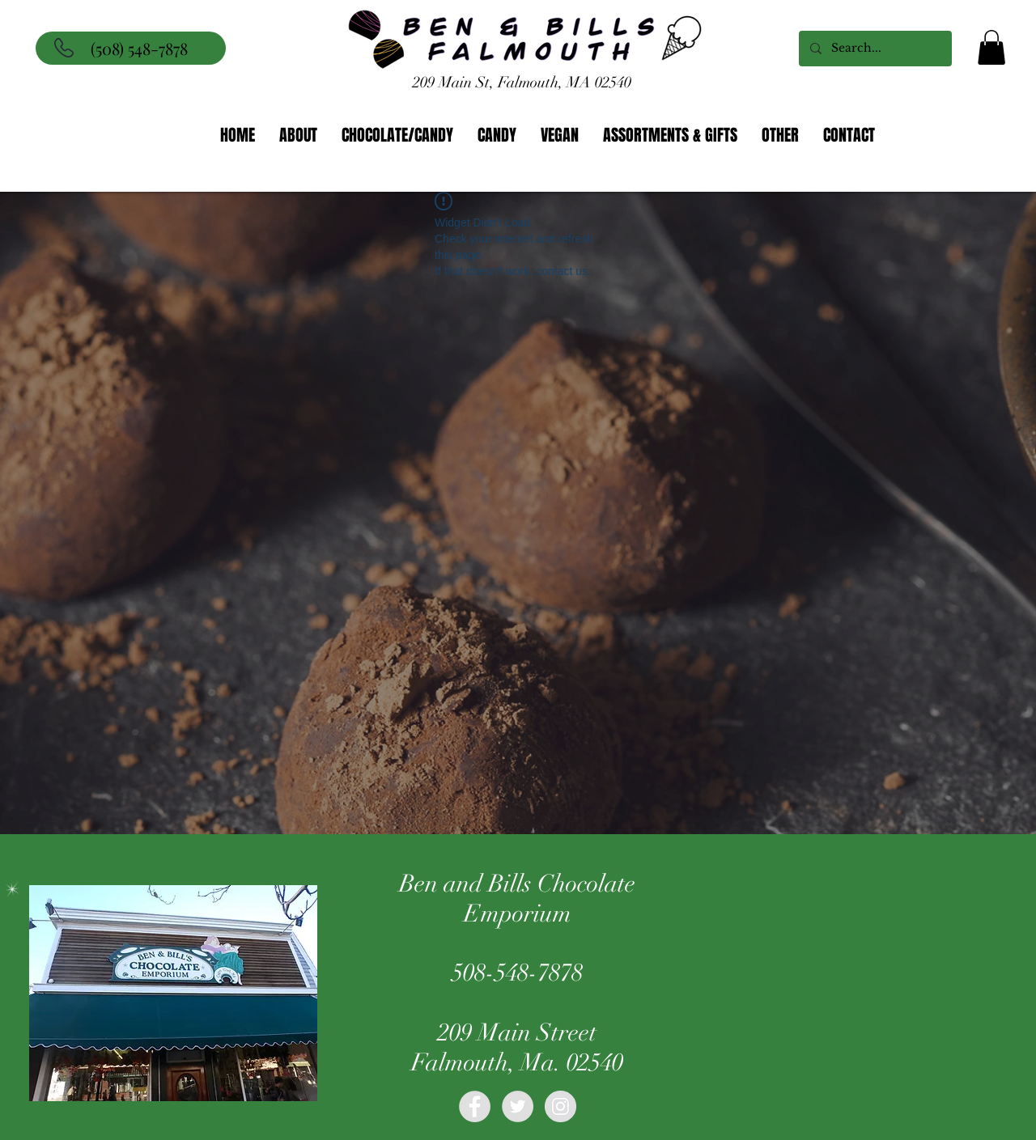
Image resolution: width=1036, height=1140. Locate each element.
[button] (991, 47)
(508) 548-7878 (139, 48)
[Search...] (874, 48)
